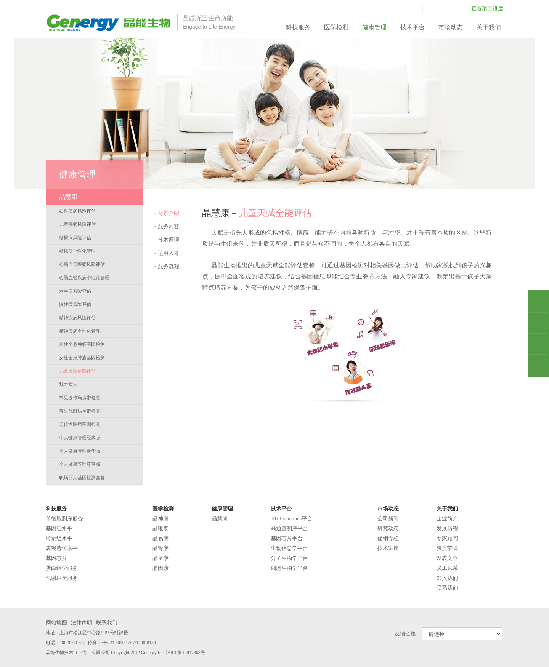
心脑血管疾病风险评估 (82, 264)
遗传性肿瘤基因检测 (79, 424)
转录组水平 (59, 538)
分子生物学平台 (289, 558)
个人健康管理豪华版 (79, 451)
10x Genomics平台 (291, 518)
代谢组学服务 (62, 578)
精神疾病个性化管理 (79, 331)
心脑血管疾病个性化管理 (84, 277)
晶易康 (160, 538)
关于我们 (489, 27)
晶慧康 (220, 518)
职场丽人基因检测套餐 (82, 477)
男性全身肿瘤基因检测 (82, 344)
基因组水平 (59, 528)
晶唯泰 (160, 528)
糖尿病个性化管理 (77, 251)
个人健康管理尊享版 (79, 464)
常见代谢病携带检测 (79, 411)
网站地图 (56, 622)
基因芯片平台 (287, 538)
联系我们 (447, 588)
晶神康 (160, 518)
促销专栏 (388, 538)
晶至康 (160, 558)
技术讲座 (388, 548)
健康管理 (374, 27)
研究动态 (388, 528)
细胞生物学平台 (289, 568)
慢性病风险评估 (75, 304)
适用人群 (165, 253)
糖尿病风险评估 (75, 237)
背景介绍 (165, 213)
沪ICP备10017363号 (185, 652)
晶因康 (160, 568)
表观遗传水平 (62, 548)
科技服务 (298, 27)
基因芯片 (56, 558)
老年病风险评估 (75, 291)
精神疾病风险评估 (77, 317)
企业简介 (447, 518)
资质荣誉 (447, 548)
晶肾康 (160, 548)
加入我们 (447, 578)
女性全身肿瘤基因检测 (82, 357)
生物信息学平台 (289, 548)
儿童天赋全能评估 (77, 371)
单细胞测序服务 (64, 518)
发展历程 (447, 528)
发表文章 (447, 558)
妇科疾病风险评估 (77, 211)
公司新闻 (388, 518)
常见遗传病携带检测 (79, 397)
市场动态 (450, 27)
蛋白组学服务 (62, 568)
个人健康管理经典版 (79, 437)
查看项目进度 (487, 8)
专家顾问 (447, 538)
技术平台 (412, 27)
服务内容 (165, 226)
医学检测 (336, 27)
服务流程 (165, 266)
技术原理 (165, 240)
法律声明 (81, 622)
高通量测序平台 (289, 528)
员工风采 (447, 568)
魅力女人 (68, 384)
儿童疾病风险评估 (77, 224)
